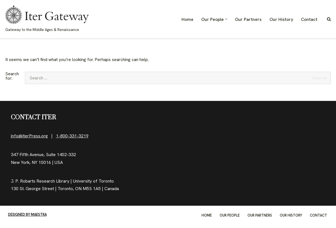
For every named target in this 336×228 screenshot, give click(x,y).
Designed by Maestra (27, 214)
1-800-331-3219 (72, 136)
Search (319, 78)
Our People (230, 215)
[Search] (329, 19)
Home (187, 19)
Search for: (12, 76)
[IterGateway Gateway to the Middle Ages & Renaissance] (47, 19)
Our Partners (248, 19)
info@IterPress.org (29, 136)
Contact (309, 19)
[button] (226, 19)
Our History (281, 19)
